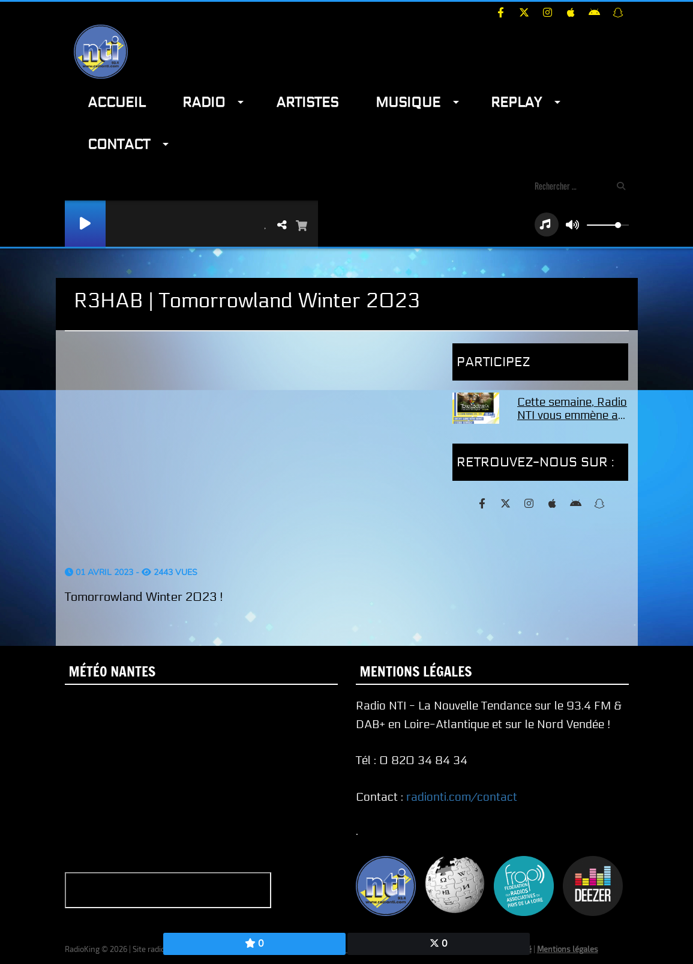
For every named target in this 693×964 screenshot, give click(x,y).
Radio (203, 102)
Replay (516, 102)
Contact (119, 144)
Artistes (307, 102)
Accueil (116, 102)
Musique (408, 102)
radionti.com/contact (461, 797)
